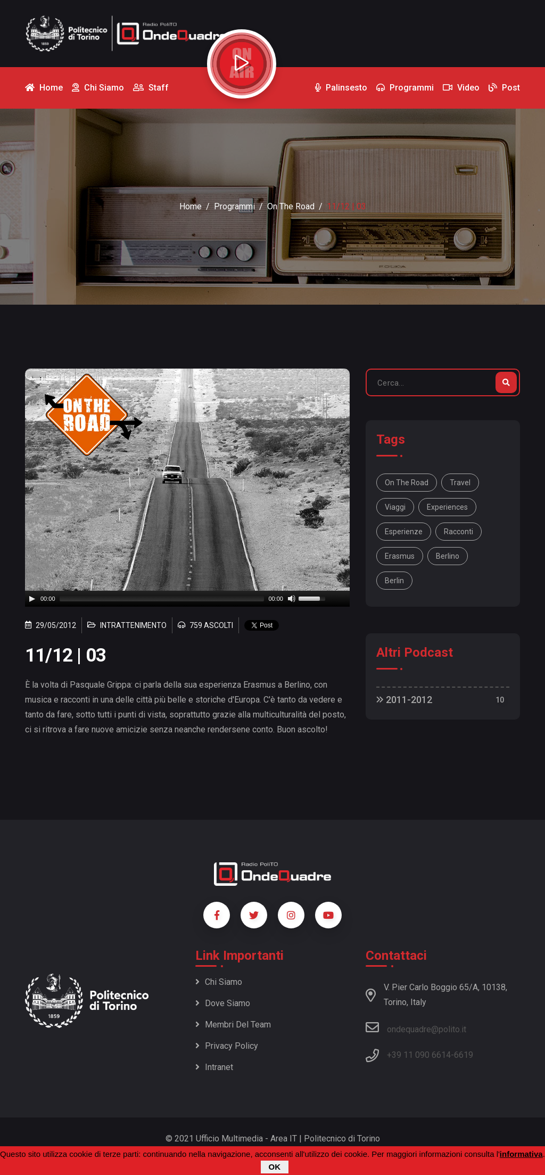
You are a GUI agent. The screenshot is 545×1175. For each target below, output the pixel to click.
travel (460, 482)
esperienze (404, 531)
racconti (458, 531)
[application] (187, 599)
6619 (463, 1055)
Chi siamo (218, 982)
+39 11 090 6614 (419, 1055)
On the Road (291, 206)
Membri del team (233, 1024)
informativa (521, 1153)
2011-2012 (404, 699)
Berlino (447, 556)
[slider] (162, 598)
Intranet (214, 1067)
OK (275, 1166)
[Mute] (291, 598)
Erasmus (400, 556)
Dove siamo (222, 1003)
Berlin (394, 580)
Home (190, 206)
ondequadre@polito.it (416, 1027)
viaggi (395, 507)
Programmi (234, 206)
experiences (447, 507)
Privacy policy (226, 1046)
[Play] (32, 598)
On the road (406, 482)
